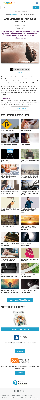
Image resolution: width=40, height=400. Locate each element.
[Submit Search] (36, 7)
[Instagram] (21, 391)
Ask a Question (16, 395)
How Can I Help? (6, 395)
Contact (30, 395)
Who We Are (5, 397)
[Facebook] (15, 391)
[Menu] (37, 3)
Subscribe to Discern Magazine (20, 329)
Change (18, 11)
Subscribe (20, 351)
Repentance (24, 11)
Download (20, 72)
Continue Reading (20, 108)
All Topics (12, 397)
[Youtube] (18, 391)
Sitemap (36, 397)
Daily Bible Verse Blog (26, 397)
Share (20, 28)
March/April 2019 (15, 14)
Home (14, 11)
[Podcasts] (24, 391)
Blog (18, 397)
